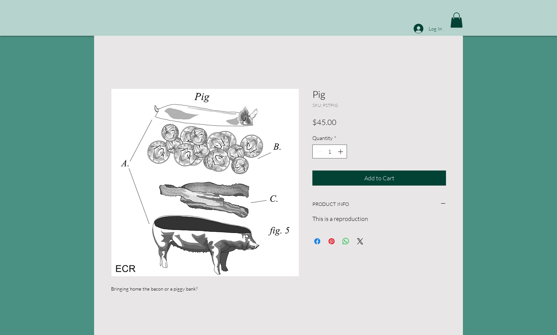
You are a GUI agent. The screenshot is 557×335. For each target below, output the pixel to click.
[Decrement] (318, 151)
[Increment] (341, 151)
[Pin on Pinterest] (331, 241)
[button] (456, 20)
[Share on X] (360, 241)
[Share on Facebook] (317, 241)
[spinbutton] (329, 151)
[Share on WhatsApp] (345, 241)
